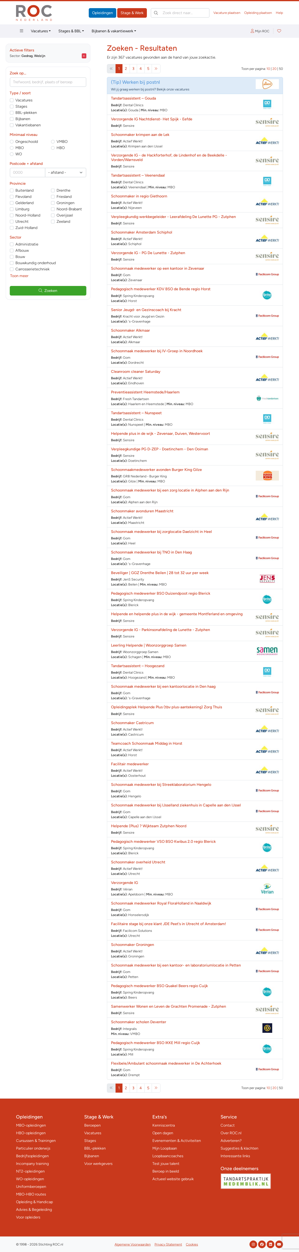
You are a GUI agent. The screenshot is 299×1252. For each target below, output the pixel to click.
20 (274, 69)
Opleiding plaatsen (258, 13)
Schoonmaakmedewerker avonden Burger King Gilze (156, 469)
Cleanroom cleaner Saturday (136, 371)
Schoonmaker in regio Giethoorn (139, 196)
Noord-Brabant (80, 209)
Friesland (74, 196)
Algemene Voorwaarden (133, 1244)
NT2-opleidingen (30, 1171)
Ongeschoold (37, 141)
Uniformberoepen (31, 1186)
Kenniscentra (163, 1125)
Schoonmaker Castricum (132, 723)
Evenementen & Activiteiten (176, 1140)
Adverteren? (231, 1140)
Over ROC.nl (231, 1133)
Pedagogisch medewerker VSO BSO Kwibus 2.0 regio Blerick (163, 841)
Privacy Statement (168, 1244)
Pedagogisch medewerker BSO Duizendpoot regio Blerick (160, 593)
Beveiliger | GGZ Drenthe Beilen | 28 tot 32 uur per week (160, 572)
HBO (71, 147)
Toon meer (30, 276)
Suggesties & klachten (239, 1148)
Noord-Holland (38, 215)
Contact (228, 1125)
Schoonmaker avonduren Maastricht (142, 511)
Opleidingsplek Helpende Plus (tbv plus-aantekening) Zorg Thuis (166, 707)
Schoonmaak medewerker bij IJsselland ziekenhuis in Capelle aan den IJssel (176, 805)
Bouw (31, 256)
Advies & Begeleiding (34, 1209)
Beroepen (92, 1125)
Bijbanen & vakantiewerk (112, 31)
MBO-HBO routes (31, 1194)
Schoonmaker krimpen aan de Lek (140, 134)
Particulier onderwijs (33, 1148)
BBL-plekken (37, 112)
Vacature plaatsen (226, 13)
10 (268, 69)
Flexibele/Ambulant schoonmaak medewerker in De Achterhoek (166, 1063)
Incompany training (32, 1163)
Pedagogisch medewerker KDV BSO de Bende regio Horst (160, 289)
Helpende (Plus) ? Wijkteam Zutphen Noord (148, 826)
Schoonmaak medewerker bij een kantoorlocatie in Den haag (163, 686)
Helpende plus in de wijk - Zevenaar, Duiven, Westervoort (160, 433)
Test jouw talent (165, 1163)
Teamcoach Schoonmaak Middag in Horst (146, 743)
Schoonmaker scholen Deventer (138, 1022)
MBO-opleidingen (31, 1125)
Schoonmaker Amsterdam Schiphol (141, 232)
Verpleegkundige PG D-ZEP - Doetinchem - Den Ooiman (159, 449)
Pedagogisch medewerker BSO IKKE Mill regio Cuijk (155, 1042)
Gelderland (35, 203)
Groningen (76, 203)
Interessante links (235, 1156)
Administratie (37, 244)
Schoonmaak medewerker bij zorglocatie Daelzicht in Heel (161, 531)
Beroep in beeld (165, 1171)
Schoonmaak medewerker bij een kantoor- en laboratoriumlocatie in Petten (176, 965)
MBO (30, 147)
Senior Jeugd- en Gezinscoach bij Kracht (146, 309)
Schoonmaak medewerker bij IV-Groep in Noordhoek (157, 351)
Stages (32, 106)
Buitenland (35, 190)
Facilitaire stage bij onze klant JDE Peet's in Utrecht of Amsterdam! (168, 924)
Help (279, 13)
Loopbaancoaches (167, 1156)
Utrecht (32, 221)
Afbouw (32, 250)
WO (29, 154)
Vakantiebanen (38, 125)
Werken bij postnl (141, 82)
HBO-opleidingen (31, 1133)
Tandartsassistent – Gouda (133, 98)
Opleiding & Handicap (34, 1202)
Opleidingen (102, 13)
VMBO (72, 141)
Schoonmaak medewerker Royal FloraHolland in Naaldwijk (161, 903)
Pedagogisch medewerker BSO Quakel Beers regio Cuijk (159, 986)
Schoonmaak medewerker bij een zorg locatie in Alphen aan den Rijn (170, 490)
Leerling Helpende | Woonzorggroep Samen (148, 645)
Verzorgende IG (124, 882)
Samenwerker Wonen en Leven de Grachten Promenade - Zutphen (168, 1006)
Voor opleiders (28, 1217)
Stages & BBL (69, 31)
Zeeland (74, 221)
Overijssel (75, 215)
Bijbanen (33, 119)
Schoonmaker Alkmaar (130, 330)
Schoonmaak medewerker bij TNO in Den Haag (151, 552)
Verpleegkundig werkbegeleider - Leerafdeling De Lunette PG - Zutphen (173, 216)
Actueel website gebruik (173, 1179)
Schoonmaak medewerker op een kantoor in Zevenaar (157, 268)
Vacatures (39, 31)
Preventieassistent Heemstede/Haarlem (145, 392)
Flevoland (34, 196)
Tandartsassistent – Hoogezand (137, 666)
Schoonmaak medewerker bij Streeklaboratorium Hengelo (161, 784)
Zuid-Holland (37, 227)
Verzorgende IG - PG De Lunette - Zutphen (148, 253)
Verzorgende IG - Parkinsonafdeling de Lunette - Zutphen (160, 629)
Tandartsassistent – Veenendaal (138, 175)
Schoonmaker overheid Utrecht (138, 862)
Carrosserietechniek (43, 269)
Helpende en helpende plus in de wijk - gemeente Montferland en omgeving (177, 614)
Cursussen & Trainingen (36, 1140)
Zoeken (58, 290)
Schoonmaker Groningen (132, 944)
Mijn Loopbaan (164, 1148)
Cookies (192, 1244)
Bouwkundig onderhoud (46, 263)
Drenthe (74, 190)
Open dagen (162, 1133)
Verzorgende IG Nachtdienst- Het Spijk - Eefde (151, 119)
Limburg (33, 209)
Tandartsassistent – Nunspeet (136, 413)
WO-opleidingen (30, 1179)
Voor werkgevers (98, 1163)
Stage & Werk (132, 13)
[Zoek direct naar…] (180, 13)
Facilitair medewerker (130, 764)
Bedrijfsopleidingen (32, 1156)
